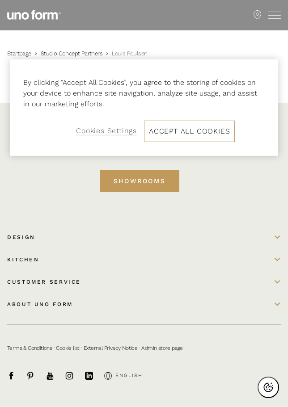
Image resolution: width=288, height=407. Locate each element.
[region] (144, 107)
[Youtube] (55, 376)
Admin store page (161, 348)
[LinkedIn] (94, 376)
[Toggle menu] (274, 15)
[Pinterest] (35, 376)
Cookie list (67, 348)
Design (21, 237)
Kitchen (23, 259)
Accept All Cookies (189, 131)
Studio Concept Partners (71, 53)
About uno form (40, 304)
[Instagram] (74, 376)
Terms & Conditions (29, 348)
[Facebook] (16, 376)
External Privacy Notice (110, 348)
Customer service (44, 282)
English (123, 376)
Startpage (19, 53)
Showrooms (140, 181)
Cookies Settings (106, 130)
